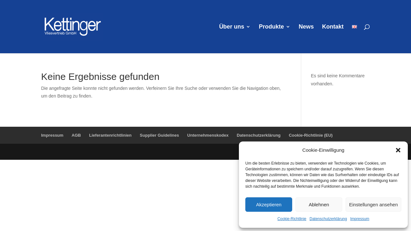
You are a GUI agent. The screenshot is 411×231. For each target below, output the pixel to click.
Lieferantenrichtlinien (110, 135)
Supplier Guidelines (159, 135)
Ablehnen (319, 204)
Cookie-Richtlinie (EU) (311, 135)
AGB (76, 135)
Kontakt (333, 27)
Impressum (359, 219)
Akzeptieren (268, 204)
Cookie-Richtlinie (291, 219)
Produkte (271, 27)
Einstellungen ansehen (373, 204)
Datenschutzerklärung (328, 219)
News (306, 27)
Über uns (231, 27)
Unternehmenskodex (208, 135)
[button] (398, 150)
